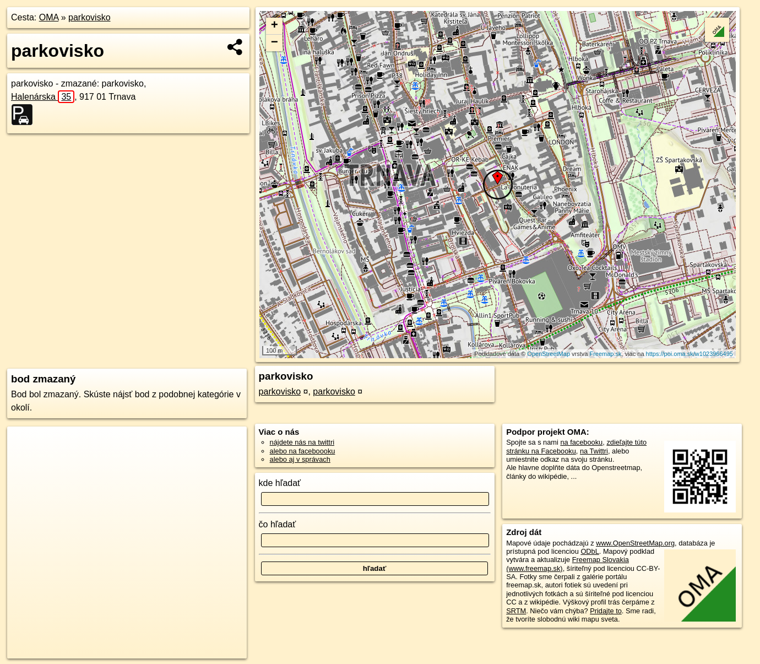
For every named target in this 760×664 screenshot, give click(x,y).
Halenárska (42, 96)
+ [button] (274, 26)
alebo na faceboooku (302, 451)
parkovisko (89, 17)
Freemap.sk (605, 353)
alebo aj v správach (300, 459)
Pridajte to (606, 611)
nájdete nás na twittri (302, 442)
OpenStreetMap (548, 353)
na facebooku (581, 442)
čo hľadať (277, 524)
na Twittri (594, 451)
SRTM (516, 611)
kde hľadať (280, 483)
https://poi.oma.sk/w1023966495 (689, 353)
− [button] (274, 43)
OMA (49, 17)
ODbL (589, 551)
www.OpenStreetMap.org (635, 543)
